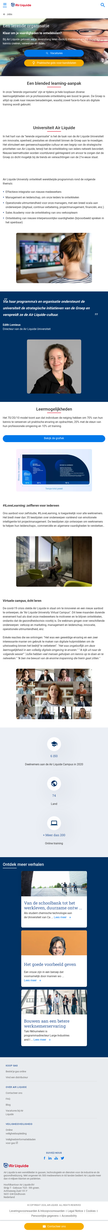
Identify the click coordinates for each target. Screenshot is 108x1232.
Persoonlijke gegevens (45, 1215)
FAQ (8, 1098)
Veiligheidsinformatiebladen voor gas (18, 1141)
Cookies (91, 1211)
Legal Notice (75, 1211)
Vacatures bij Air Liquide (14, 1112)
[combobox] (103, 5)
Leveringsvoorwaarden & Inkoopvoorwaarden (37, 1211)
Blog (8, 1104)
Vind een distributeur (17, 1077)
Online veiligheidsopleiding (16, 1131)
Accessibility (69, 1215)
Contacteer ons (14, 1093)
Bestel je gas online (16, 1071)
